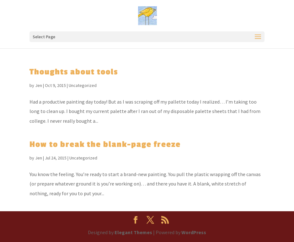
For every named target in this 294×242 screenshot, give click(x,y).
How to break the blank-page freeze (105, 144)
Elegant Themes (133, 232)
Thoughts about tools (73, 72)
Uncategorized (83, 85)
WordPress (193, 232)
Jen (38, 85)
